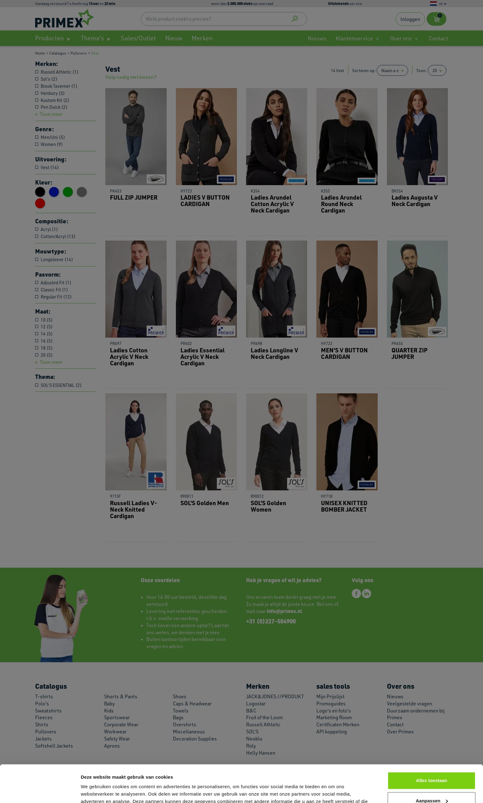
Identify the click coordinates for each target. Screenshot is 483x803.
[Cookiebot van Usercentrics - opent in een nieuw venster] (40, 791)
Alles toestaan (431, 745)
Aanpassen (432, 765)
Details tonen (95, 790)
